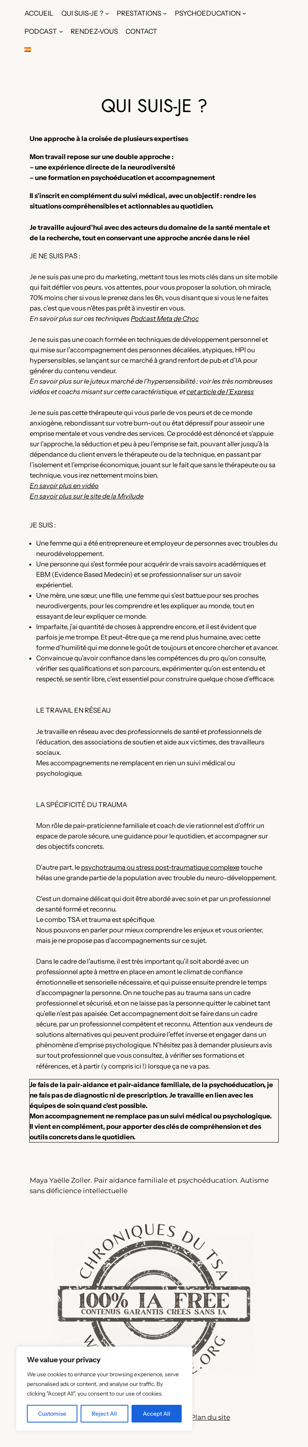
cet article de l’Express (220, 392)
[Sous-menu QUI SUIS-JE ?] (107, 13)
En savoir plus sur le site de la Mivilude (87, 496)
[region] (104, 1389)
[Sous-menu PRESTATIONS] (165, 13)
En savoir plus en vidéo (64, 486)
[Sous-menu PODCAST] (61, 31)
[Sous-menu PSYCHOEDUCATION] (244, 13)
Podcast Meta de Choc (165, 319)
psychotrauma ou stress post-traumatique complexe (160, 867)
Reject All (104, 1413)
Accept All (156, 1413)
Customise (52, 1413)
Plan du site (210, 1417)
